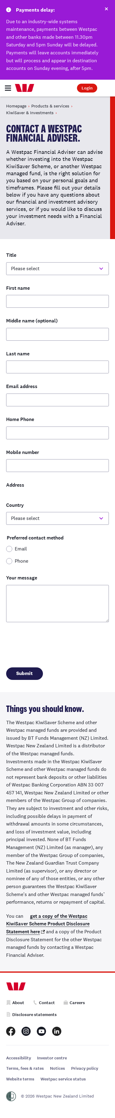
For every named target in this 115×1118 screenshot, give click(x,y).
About (15, 1003)
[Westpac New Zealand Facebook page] (10, 1031)
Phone (21, 561)
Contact (44, 1003)
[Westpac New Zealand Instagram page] (26, 1031)
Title (11, 255)
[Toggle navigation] (8, 88)
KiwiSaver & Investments (30, 112)
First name (18, 288)
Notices (57, 1068)
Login (87, 88)
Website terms (20, 1079)
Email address (21, 386)
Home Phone (20, 419)
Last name (17, 353)
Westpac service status (63, 1079)
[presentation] (52, 643)
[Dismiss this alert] (106, 10)
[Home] (24, 88)
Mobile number (22, 452)
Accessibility (18, 1058)
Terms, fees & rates (25, 1068)
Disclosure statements (31, 1015)
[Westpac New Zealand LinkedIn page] (56, 1031)
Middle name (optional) (32, 321)
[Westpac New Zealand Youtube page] (41, 1031)
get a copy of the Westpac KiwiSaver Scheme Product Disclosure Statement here (48, 924)
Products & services (50, 106)
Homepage (16, 106)
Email (21, 549)
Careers (74, 1003)
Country (15, 505)
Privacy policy (84, 1068)
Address (15, 485)
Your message (21, 578)
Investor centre (52, 1058)
